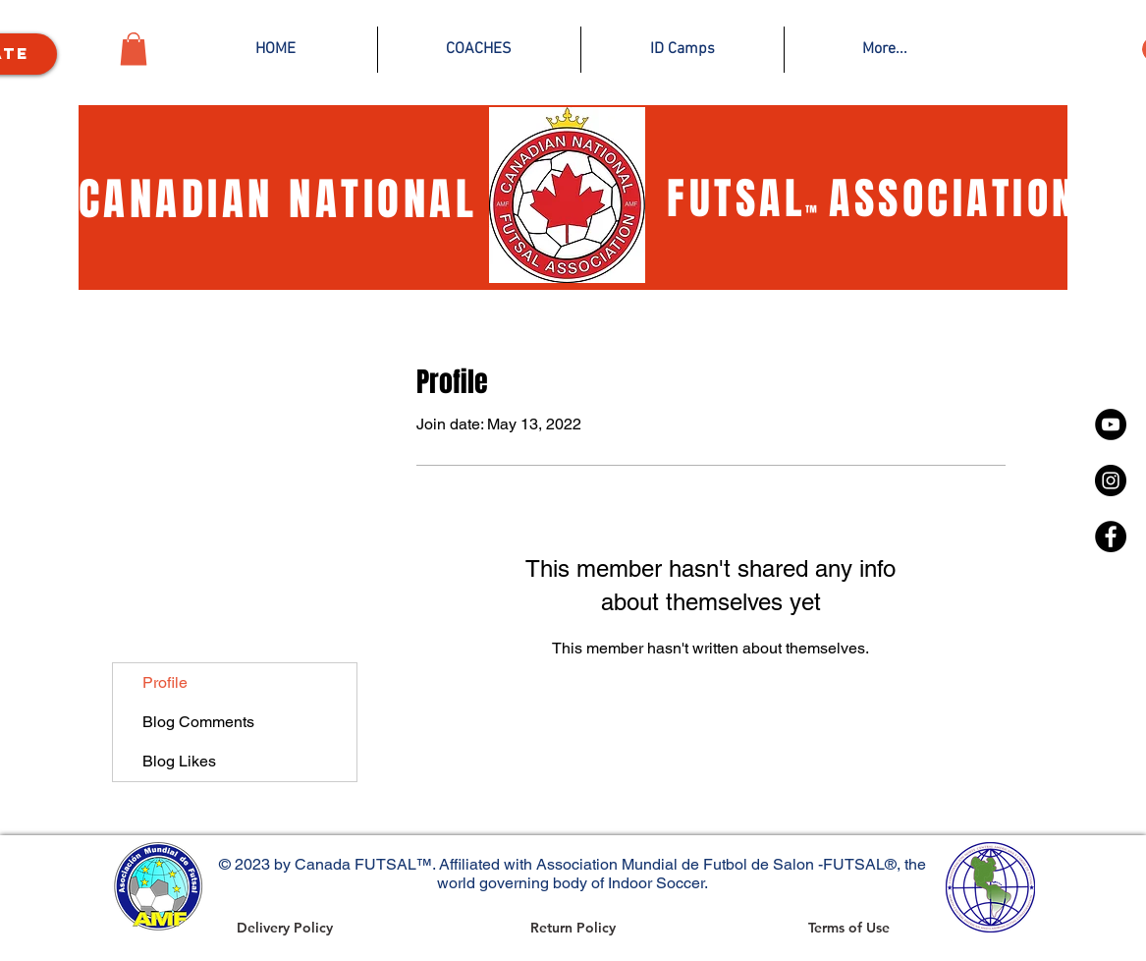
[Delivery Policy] (285, 927)
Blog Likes (179, 761)
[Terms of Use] (849, 927)
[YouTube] (1110, 424)
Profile (165, 682)
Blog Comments (198, 721)
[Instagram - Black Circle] (1110, 480)
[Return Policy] (573, 927)
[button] (133, 48)
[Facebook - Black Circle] (1110, 536)
